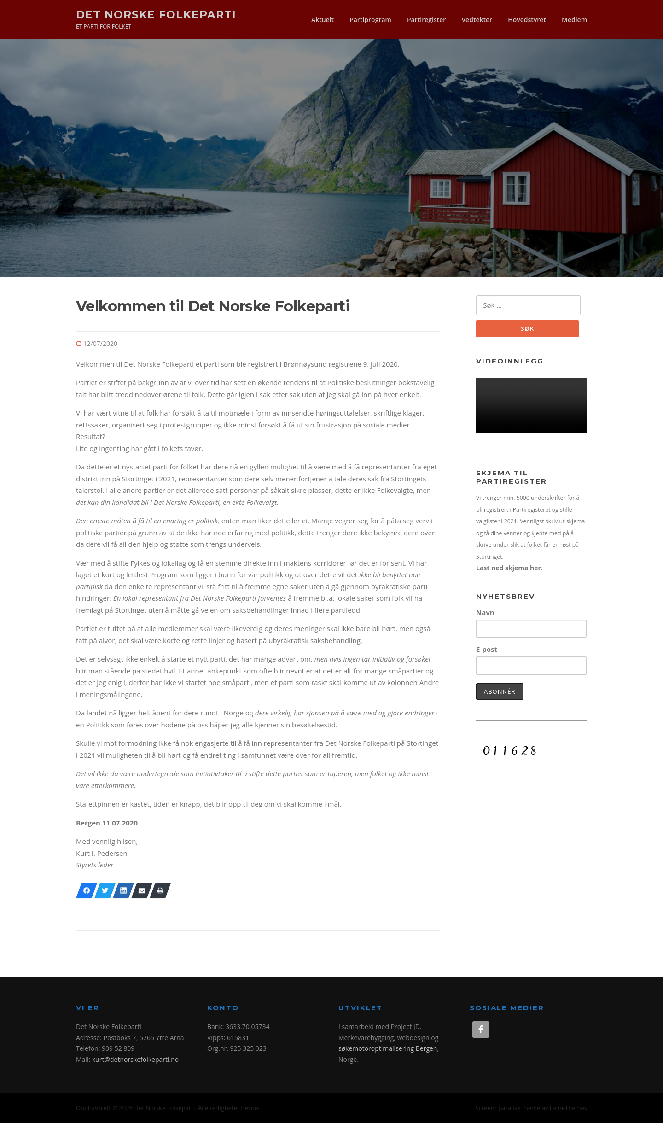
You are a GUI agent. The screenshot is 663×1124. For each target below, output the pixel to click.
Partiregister (426, 19)
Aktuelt (322, 19)
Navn (485, 614)
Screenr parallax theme (507, 1109)
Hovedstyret (527, 19)
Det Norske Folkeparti (156, 14)
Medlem (574, 19)
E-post (486, 651)
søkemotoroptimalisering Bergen (387, 1049)
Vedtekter (476, 19)
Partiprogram (370, 19)
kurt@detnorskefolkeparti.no (135, 1060)
